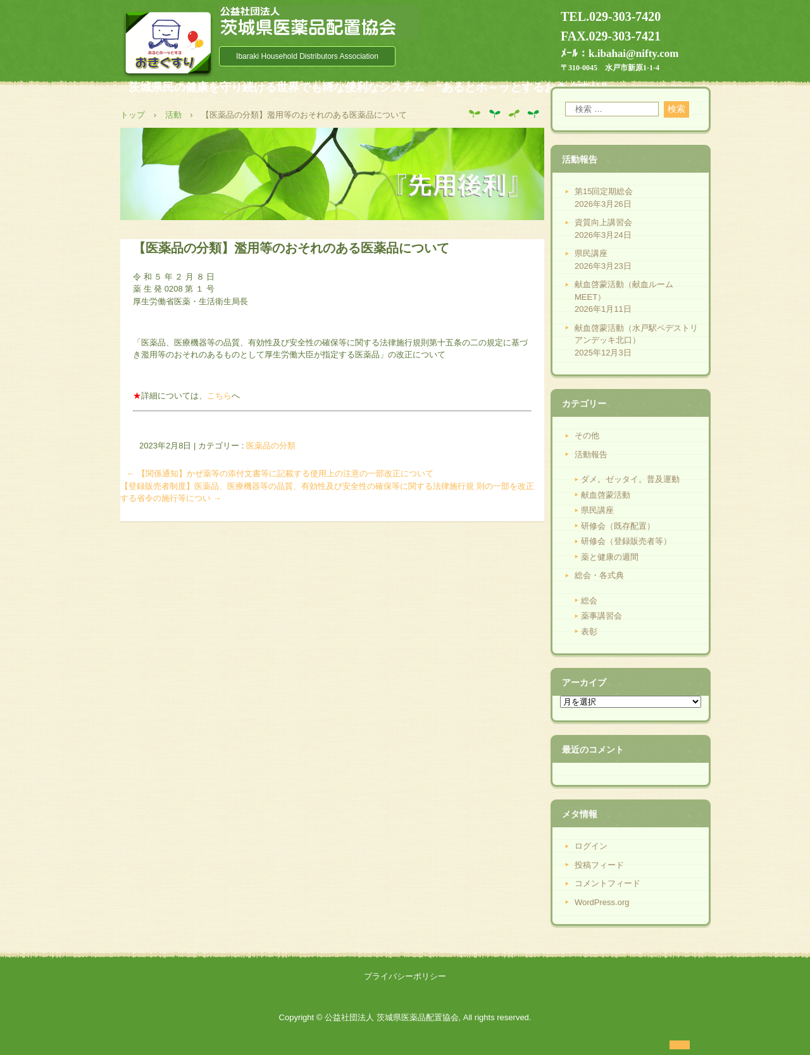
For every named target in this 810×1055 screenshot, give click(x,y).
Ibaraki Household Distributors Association (307, 56)
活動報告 (591, 454)
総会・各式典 (599, 575)
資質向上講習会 (603, 222)
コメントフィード (607, 883)
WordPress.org (602, 902)
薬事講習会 (601, 615)
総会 (589, 600)
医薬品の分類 (271, 445)
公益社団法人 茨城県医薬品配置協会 (318, 22)
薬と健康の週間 (610, 557)
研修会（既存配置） (618, 526)
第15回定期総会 (604, 191)
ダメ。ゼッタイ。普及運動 (630, 479)
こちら (219, 395)
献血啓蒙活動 (605, 495)
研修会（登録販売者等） (626, 541)
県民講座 (591, 253)
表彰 (589, 631)
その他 (587, 435)
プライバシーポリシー (405, 976)
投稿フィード (599, 865)
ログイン (591, 846)
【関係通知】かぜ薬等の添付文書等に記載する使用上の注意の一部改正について (280, 473)
